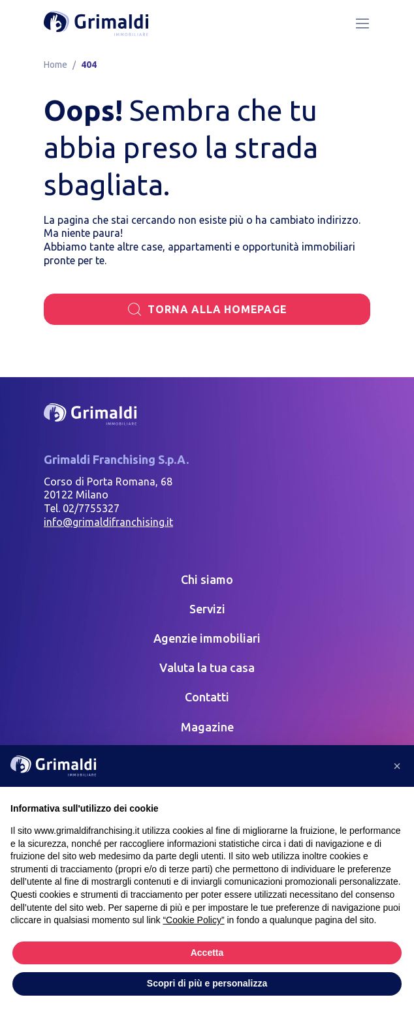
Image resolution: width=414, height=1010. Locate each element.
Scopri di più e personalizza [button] (207, 983)
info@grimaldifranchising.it (108, 522)
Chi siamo (207, 579)
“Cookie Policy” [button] (193, 920)
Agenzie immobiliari (207, 638)
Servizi (207, 608)
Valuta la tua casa (207, 667)
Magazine (207, 726)
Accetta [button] (207, 952)
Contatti (207, 696)
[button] (397, 766)
